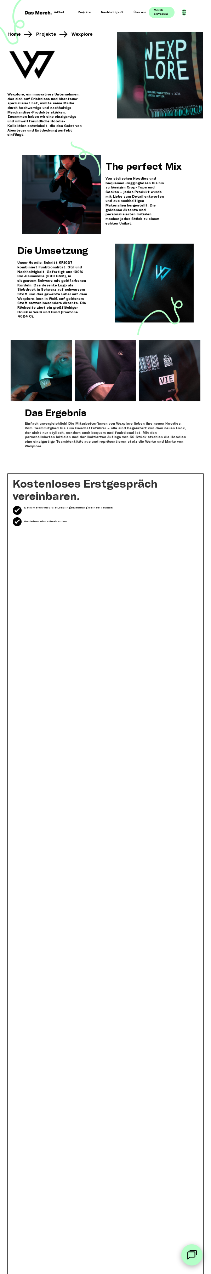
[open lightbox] (160, 75)
